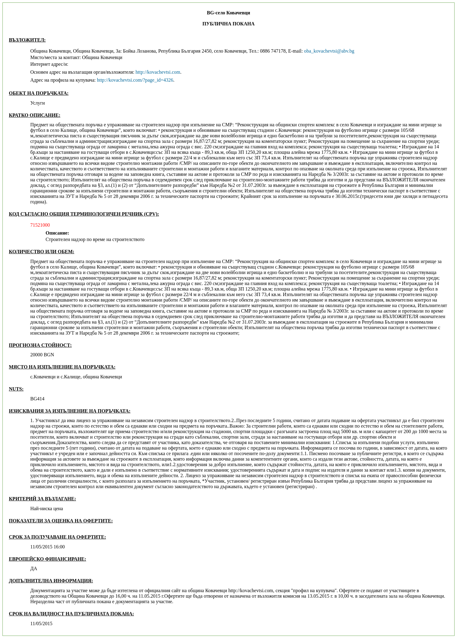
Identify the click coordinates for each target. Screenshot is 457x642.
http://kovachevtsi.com (158, 72)
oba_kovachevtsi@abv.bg (329, 51)
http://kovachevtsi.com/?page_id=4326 (135, 80)
